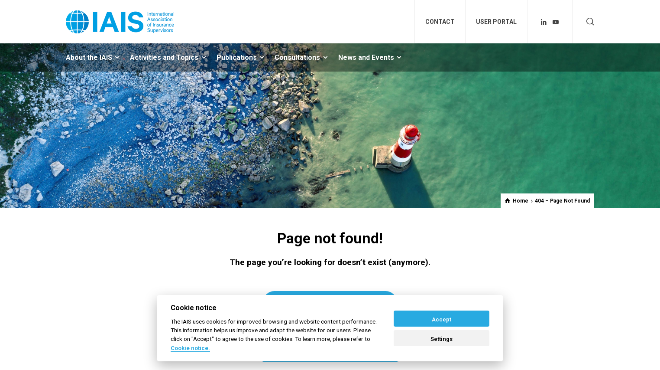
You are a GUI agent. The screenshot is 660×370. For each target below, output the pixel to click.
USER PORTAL (496, 21)
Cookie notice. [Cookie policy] (190, 347)
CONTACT (440, 21)
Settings (441, 339)
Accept (441, 319)
